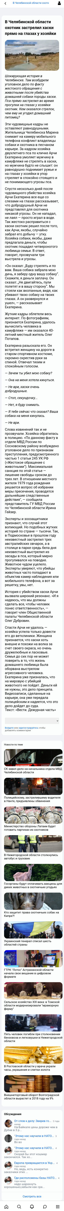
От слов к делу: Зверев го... (32, 1121)
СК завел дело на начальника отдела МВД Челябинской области (33, 770)
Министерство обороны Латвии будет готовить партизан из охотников (30, 828)
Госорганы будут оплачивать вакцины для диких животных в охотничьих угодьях (33, 885)
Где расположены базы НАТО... (35, 1178)
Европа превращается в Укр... (34, 1163)
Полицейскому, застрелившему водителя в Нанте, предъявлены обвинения (32, 799)
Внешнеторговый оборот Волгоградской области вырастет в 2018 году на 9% (31, 1096)
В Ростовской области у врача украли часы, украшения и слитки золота (29, 1068)
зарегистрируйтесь (28, 728)
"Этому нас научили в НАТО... (34, 1136)
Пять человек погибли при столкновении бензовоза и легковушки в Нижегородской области (33, 1037)
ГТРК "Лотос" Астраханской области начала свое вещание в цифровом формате (29, 973)
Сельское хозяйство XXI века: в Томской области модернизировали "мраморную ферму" (32, 1005)
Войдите (9, 728)
